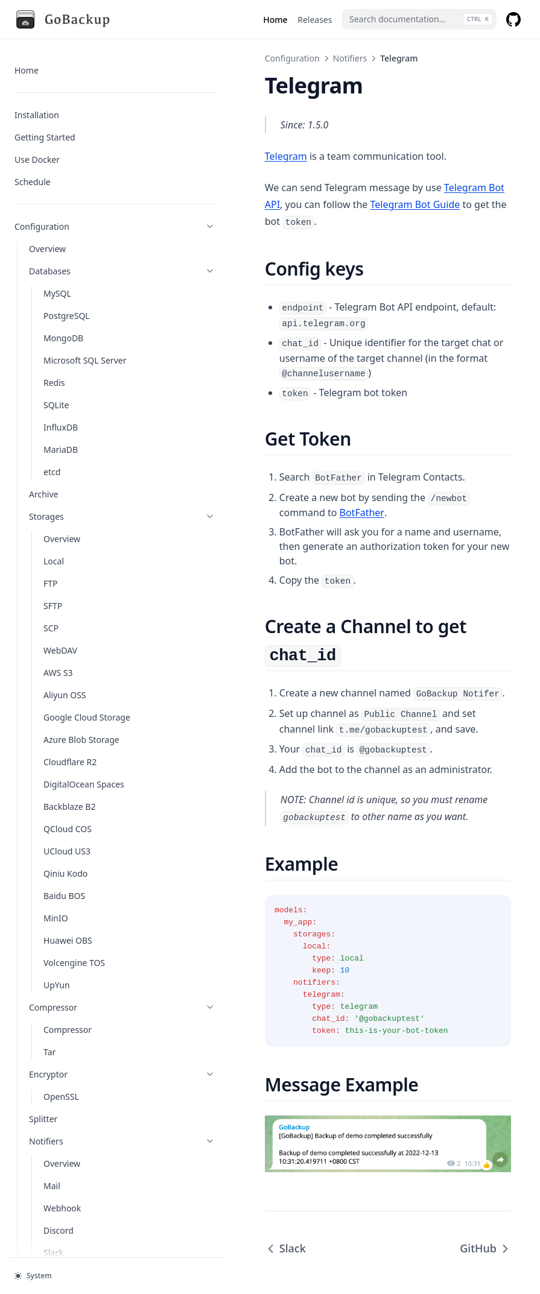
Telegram (204, 156)
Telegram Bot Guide (275, 204)
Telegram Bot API (402, 187)
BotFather (473, 450)
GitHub (485, 1164)
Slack (203, 1164)
